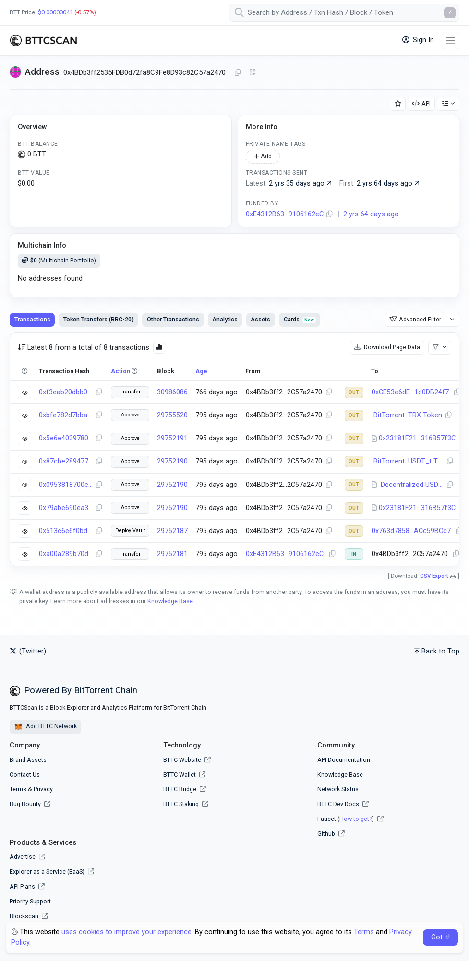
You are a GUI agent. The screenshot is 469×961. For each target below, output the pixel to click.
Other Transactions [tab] (173, 319)
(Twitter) (28, 651)
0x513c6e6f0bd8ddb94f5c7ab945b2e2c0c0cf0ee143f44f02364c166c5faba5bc (66, 531)
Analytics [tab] (225, 319)
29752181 (172, 554)
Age (201, 371)
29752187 (172, 531)
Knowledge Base (170, 601)
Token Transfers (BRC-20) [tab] (98, 319)
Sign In (418, 40)
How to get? (355, 818)
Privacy (43, 789)
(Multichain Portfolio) (59, 260)
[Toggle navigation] (450, 40)
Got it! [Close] (440, 937)
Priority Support (30, 901)
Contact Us (25, 774)
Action (120, 371)
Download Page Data (387, 347)
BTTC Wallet (179, 774)
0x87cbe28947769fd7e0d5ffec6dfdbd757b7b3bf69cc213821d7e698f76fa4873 (66, 461)
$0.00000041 (55, 12)
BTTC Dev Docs (338, 803)
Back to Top (436, 651)
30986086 (172, 392)
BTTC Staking (181, 803)
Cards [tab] (300, 319)
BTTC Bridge (179, 789)
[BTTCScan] (43, 40)
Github (326, 833)
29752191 (172, 438)
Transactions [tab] (32, 319)
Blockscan (29, 916)
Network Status (338, 789)
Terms (18, 789)
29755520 (172, 415)
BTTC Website (182, 759)
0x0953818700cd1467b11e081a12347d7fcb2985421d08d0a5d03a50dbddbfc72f (66, 485)
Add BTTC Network (45, 727)
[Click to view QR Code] (253, 73)
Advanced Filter (415, 319)
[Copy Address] (237, 73)
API (421, 103)
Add (263, 156)
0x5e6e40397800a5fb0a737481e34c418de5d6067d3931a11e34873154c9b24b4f (66, 438)
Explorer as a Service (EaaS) (52, 871)
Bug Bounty (25, 803)
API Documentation (343, 759)
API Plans (27, 886)
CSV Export (434, 575)
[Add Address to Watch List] (398, 104)
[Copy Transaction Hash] (99, 392)
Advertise (27, 856)
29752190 (172, 461)
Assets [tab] (260, 319)
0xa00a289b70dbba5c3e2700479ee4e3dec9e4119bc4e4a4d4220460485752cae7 (66, 554)
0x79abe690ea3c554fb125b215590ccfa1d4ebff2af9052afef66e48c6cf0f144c (66, 508)
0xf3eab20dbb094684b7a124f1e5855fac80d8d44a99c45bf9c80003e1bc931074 (66, 392)
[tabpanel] (234, 449)
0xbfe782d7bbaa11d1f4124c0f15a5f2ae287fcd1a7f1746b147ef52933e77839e (66, 415)
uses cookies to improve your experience (126, 932)
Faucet (326, 818)
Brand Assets (28, 759)
